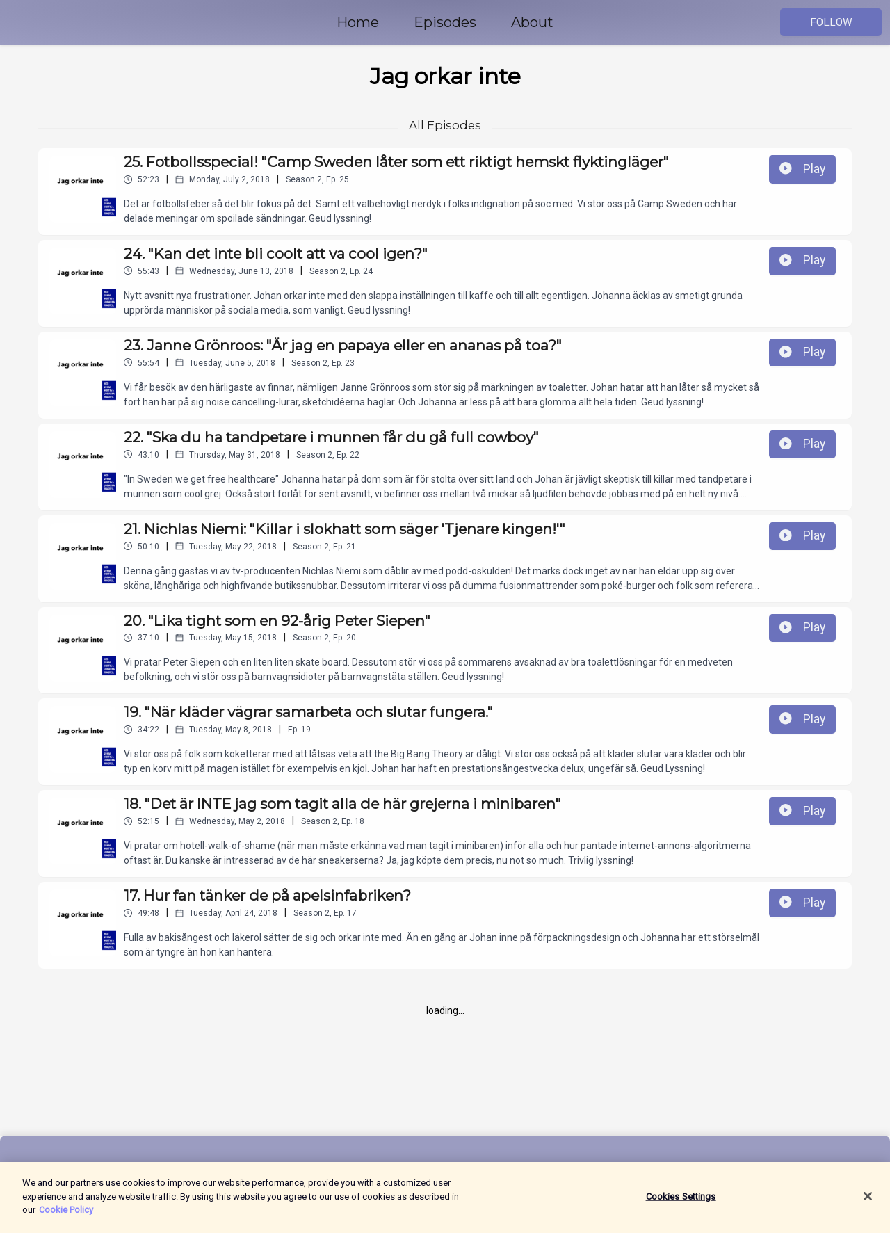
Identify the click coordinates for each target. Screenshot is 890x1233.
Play (802, 169)
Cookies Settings (681, 1197)
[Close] (867, 1197)
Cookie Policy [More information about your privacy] (66, 1211)
